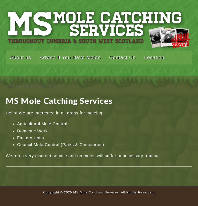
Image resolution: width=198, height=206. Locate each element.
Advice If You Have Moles (70, 57)
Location (154, 57)
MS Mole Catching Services (59, 101)
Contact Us (122, 57)
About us (20, 57)
